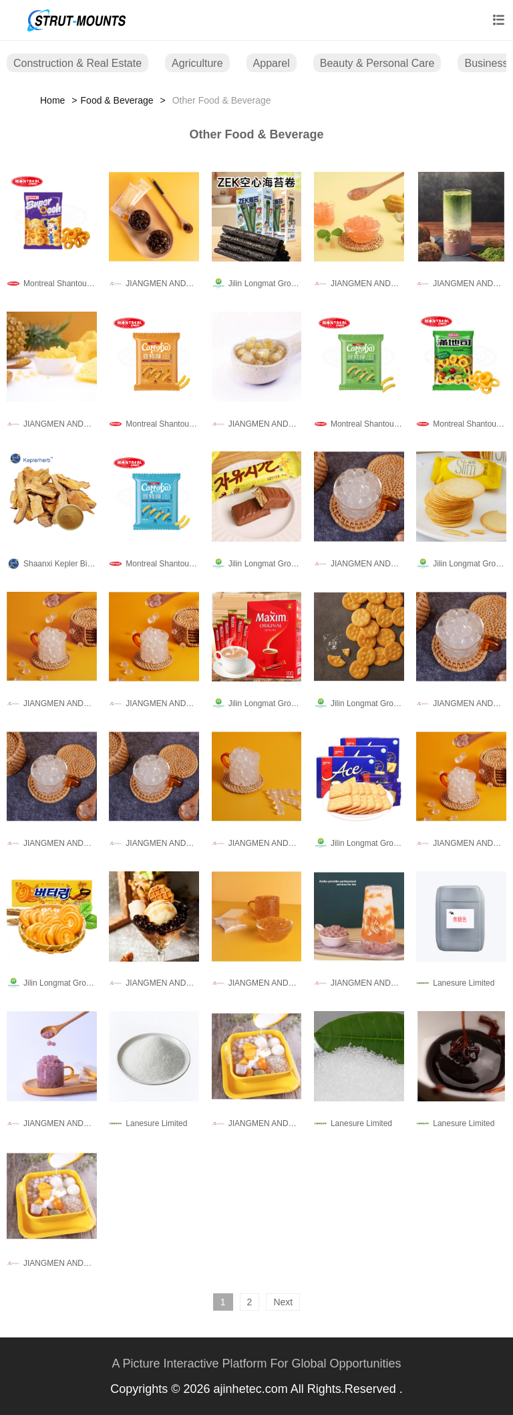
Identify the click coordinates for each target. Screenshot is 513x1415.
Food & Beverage (117, 100)
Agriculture (197, 63)
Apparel (271, 63)
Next (283, 1302)
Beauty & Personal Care (377, 63)
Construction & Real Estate (77, 63)
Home (52, 100)
